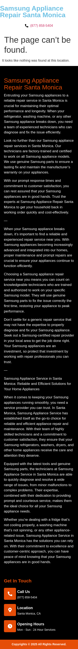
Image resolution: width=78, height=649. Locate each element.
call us (23, 592)
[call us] (10, 594)
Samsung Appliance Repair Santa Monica (33, 12)
